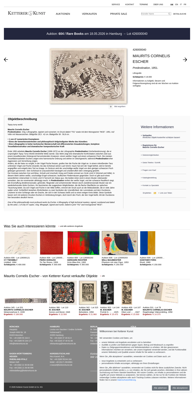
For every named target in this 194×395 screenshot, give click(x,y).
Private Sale (118, 14)
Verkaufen (89, 14)
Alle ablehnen (160, 388)
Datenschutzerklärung (126, 380)
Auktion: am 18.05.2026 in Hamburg (84, 33)
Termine (143, 4)
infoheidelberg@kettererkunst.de (23, 371)
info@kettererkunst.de (18, 344)
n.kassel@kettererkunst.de (61, 365)
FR (185, 4)
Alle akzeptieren (180, 388)
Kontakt (129, 4)
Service (116, 4)
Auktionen (63, 14)
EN (176, 4)
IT (181, 4)
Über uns (158, 4)
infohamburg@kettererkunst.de (63, 344)
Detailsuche (179, 14)
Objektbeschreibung (22, 119)
